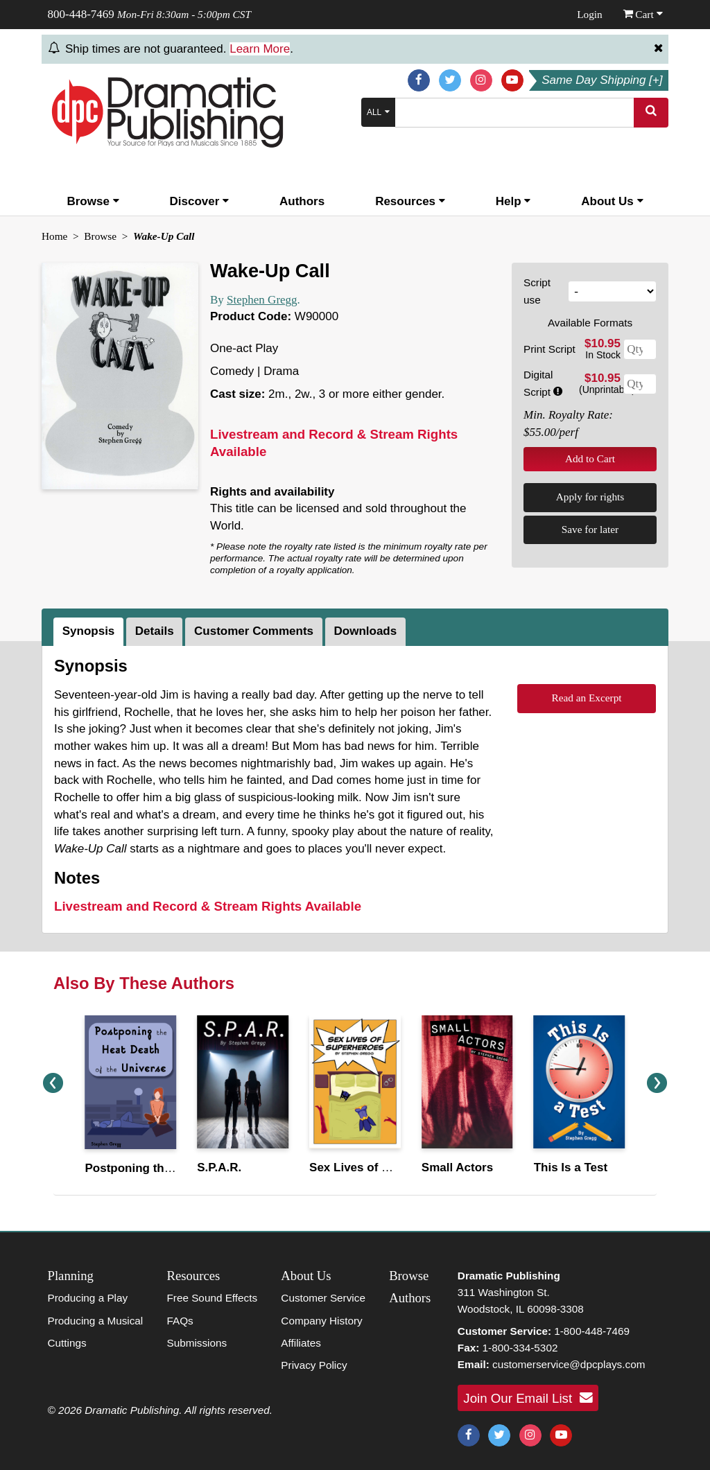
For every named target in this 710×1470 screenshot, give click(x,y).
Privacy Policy (314, 1365)
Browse (93, 201)
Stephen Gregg (262, 299)
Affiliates (301, 1343)
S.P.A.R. (219, 1167)
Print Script (549, 349)
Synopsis (88, 631)
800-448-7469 (81, 14)
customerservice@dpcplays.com (568, 1364)
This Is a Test (570, 1167)
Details (154, 631)
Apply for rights (590, 496)
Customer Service (323, 1298)
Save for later (590, 529)
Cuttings (67, 1343)
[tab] (89, 632)
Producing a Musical (96, 1321)
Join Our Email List (527, 1398)
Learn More (260, 48)
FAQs (179, 1321)
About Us (612, 201)
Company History (321, 1321)
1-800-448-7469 (592, 1331)
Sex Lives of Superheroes (381, 1167)
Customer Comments (253, 631)
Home (54, 236)
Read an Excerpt (586, 697)
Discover (200, 201)
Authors (301, 201)
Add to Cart (590, 458)
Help (513, 201)
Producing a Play (88, 1298)
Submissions (196, 1343)
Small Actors (457, 1167)
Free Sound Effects (211, 1298)
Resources (410, 201)
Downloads (365, 631)
